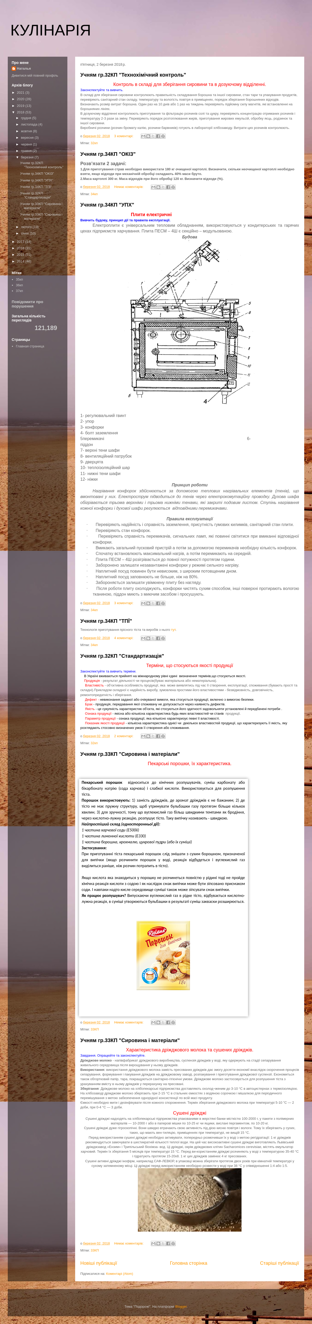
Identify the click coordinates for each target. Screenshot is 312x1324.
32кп (94, 143)
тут (173, 630)
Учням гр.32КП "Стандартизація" (122, 656)
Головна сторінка (188, 1263)
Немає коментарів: (129, 187)
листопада (29, 124)
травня (27, 151)
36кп (19, 285)
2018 (21, 112)
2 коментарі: (124, 736)
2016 (21, 248)
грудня (26, 118)
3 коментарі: (124, 136)
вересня (28, 138)
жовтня (27, 131)
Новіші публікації (98, 1263)
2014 (21, 261)
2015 (21, 255)
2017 (21, 242)
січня (25, 233)
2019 (21, 106)
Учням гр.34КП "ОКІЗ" (108, 154)
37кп (19, 291)
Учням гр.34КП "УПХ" (107, 205)
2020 (21, 99)
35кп (19, 279)
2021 (21, 92)
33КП (95, 1029)
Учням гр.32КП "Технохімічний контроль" (133, 75)
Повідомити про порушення (27, 303)
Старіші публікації (279, 1263)
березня (28, 157)
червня (27, 144)
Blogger (181, 1306)
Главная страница (30, 346)
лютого (27, 227)
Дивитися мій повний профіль (35, 75)
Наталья (24, 68)
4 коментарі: (124, 638)
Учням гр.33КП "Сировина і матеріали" (130, 754)
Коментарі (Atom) (119, 1274)
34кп (94, 194)
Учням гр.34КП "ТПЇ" (106, 621)
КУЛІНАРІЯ (50, 30)
